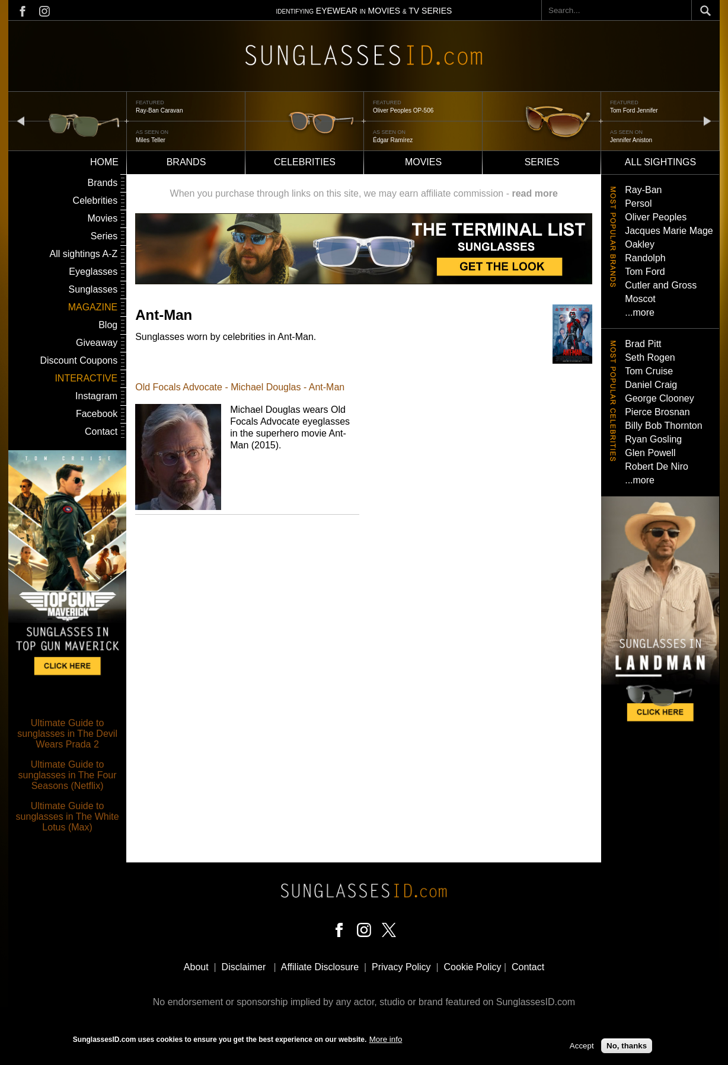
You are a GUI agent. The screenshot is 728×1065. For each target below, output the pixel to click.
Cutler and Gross (661, 285)
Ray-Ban (643, 190)
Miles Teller (150, 140)
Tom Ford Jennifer (634, 110)
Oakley (639, 244)
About (196, 967)
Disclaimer (244, 967)
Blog (107, 325)
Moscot (640, 299)
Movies (423, 162)
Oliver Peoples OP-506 (403, 110)
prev (20, 120)
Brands (186, 162)
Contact (101, 431)
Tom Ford (645, 272)
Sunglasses (92, 289)
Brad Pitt (643, 344)
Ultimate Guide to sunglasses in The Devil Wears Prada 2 (67, 733)
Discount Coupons (78, 360)
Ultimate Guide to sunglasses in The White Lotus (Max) (67, 816)
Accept (582, 1046)
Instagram (96, 396)
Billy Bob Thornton (663, 426)
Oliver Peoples (656, 217)
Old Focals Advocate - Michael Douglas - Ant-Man (239, 387)
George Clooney (659, 398)
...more (639, 312)
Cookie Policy (473, 967)
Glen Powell (650, 453)
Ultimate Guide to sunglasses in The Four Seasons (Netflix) (67, 775)
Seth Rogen (650, 357)
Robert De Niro (656, 466)
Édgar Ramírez (393, 140)
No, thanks (626, 1046)
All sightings (660, 162)
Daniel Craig (651, 385)
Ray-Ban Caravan (159, 110)
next (707, 120)
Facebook (96, 414)
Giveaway (96, 343)
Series (542, 162)
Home (104, 162)
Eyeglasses (93, 272)
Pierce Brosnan (657, 412)
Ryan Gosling (653, 439)
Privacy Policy (401, 967)
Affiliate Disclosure (320, 967)
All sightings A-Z (83, 254)
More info (386, 1039)
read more (534, 193)
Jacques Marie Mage (669, 231)
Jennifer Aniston (631, 140)
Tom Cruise (649, 371)
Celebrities (305, 162)
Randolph (645, 258)
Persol (638, 203)
